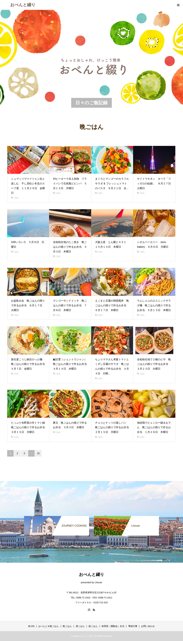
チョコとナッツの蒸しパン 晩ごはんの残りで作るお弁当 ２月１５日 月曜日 (113, 427)
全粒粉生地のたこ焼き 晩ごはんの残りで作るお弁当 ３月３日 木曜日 (70, 247)
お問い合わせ (148, 626)
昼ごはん (80, 626)
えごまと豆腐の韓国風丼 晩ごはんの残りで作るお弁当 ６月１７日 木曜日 (112, 305)
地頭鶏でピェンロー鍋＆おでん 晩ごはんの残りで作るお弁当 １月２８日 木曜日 (154, 427)
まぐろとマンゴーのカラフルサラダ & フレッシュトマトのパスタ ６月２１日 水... (112, 183)
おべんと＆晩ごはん (48, 626)
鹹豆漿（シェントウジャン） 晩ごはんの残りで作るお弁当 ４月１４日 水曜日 (71, 364)
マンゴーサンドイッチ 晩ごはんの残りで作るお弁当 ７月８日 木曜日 (70, 305)
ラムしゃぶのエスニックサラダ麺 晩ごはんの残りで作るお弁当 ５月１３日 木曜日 (155, 305)
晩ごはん (15, 197)
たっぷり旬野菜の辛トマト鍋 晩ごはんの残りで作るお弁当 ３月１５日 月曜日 (29, 427)
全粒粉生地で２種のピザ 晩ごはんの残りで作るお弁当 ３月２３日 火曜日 (154, 364)
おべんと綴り (22, 4)
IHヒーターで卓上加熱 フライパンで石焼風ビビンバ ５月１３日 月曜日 (70, 183)
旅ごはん (93, 626)
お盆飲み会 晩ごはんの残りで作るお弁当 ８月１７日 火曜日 (28, 305)
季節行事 (132, 626)
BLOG (31, 626)
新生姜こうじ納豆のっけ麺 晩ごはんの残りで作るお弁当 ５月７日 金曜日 (29, 364)
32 (38, 453)
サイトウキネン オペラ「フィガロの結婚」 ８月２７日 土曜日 (155, 183)
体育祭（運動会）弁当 (113, 626)
